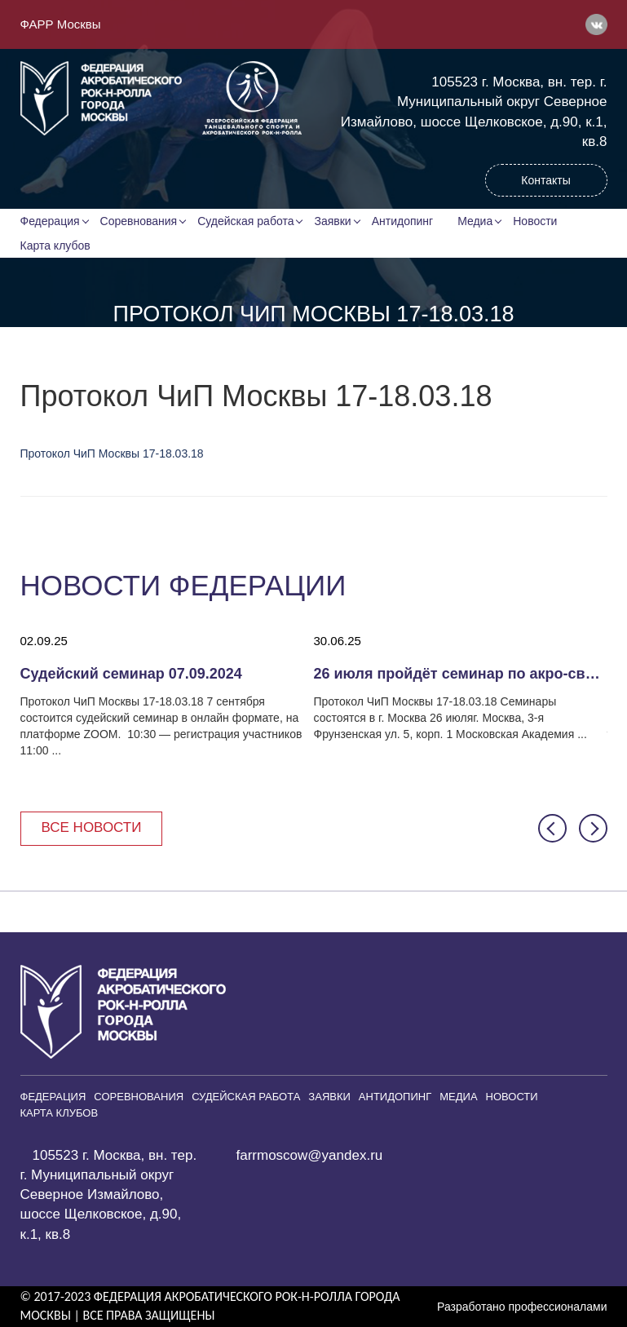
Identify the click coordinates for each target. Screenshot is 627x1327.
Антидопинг (403, 221)
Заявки (332, 221)
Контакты (545, 180)
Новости (535, 221)
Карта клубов (55, 245)
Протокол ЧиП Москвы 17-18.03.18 (112, 453)
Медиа (474, 221)
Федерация (50, 221)
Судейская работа (245, 221)
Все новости (92, 827)
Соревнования (139, 221)
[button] (552, 828)
